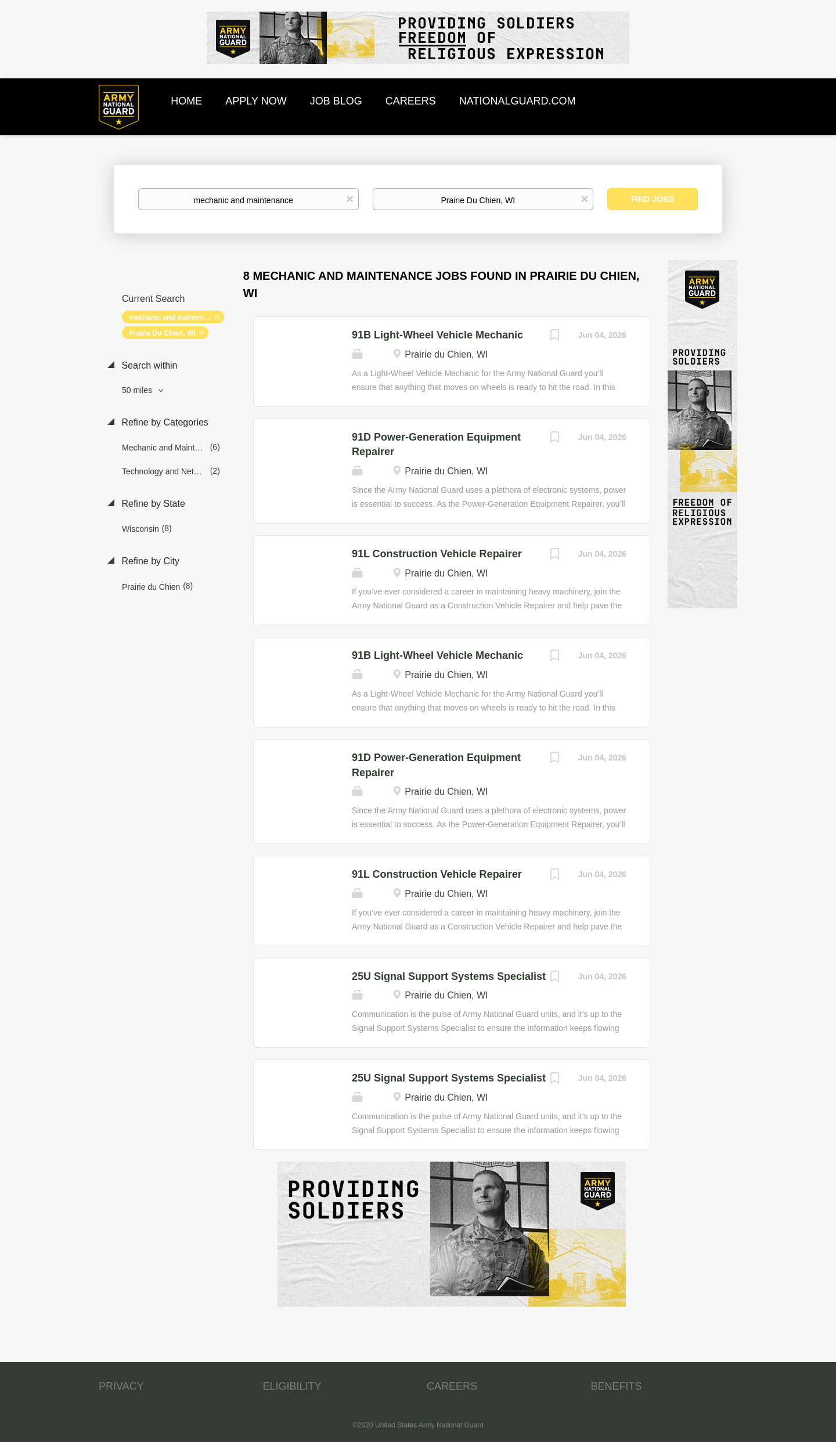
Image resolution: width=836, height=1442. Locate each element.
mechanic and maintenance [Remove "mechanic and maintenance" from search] (174, 317)
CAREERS (452, 1386)
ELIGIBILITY (292, 1386)
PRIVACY (121, 1386)
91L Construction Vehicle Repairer (437, 554)
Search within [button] (148, 365)
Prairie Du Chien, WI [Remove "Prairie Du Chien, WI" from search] (162, 333)
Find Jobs (653, 199)
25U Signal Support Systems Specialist (449, 976)
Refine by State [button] (152, 504)
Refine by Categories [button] (163, 422)
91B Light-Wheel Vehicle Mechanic (437, 335)
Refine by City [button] (149, 561)
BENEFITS (616, 1386)
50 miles (138, 390)
